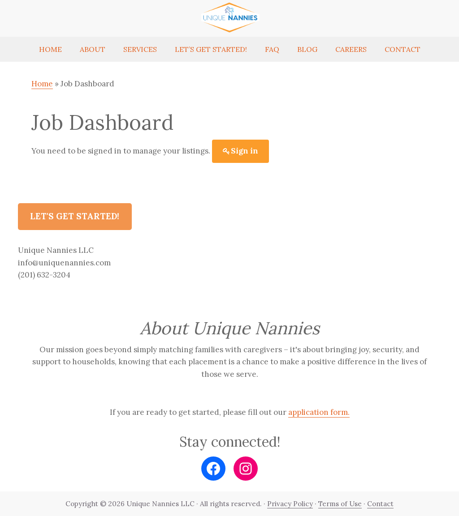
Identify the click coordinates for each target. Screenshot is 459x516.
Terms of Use (340, 503)
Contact (380, 503)
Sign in (244, 151)
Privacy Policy (290, 503)
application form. (319, 412)
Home (42, 84)
